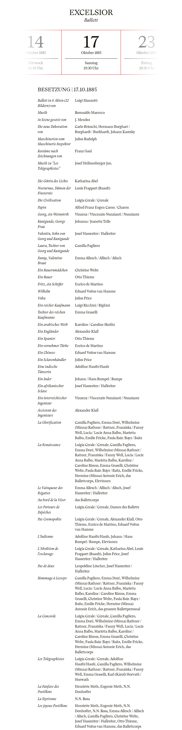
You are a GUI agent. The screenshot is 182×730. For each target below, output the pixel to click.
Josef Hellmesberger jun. (93, 163)
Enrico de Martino (89, 284)
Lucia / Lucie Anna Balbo (102, 433)
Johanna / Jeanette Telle (92, 221)
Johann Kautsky (123, 132)
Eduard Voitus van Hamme (95, 291)
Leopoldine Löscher (90, 566)
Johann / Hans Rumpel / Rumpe (98, 379)
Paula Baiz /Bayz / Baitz (124, 438)
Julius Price (83, 298)
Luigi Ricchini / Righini (92, 305)
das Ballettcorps (87, 500)
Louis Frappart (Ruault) (92, 188)
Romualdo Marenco (90, 113)
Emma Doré (110, 422)
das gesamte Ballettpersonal (119, 609)
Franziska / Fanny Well (105, 455)
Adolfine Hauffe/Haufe (92, 367)
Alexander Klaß (86, 331)
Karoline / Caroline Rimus (104, 594)
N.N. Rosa (82, 699)
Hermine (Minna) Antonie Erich (99, 476)
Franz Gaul (83, 151)
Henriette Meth (87, 686)
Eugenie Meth (111, 686)
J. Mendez (82, 120)
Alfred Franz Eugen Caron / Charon (102, 207)
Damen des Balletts (124, 507)
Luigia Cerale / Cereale (92, 200)
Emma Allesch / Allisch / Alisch (98, 258)
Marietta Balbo (105, 460)
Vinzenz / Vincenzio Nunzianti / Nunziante (107, 214)
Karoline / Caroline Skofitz (95, 325)
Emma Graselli (86, 312)
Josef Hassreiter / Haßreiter (95, 233)
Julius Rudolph (86, 139)
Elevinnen (103, 481)
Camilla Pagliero (87, 246)
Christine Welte (87, 270)
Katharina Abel (86, 181)
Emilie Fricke (95, 438)
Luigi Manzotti (86, 100)
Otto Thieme (84, 277)
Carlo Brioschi (86, 127)
